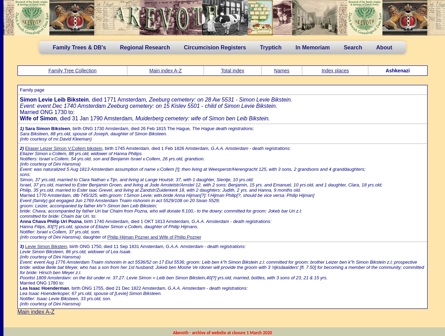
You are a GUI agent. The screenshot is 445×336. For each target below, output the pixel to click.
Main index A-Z (165, 70)
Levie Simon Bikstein (46, 246)
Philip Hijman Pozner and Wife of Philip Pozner (154, 237)
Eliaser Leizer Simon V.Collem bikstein (63, 148)
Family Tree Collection (72, 70)
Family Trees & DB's (79, 47)
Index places (335, 70)
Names (281, 70)
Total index (232, 70)
